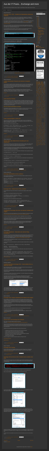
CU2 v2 (42, 96)
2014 (38, 26)
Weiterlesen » (5, 112)
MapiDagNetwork (40, 123)
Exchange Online (42, 109)
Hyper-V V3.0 (43, 112)
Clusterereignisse (38, 101)
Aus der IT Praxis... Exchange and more (21, 4)
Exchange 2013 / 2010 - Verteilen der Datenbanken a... (41, 29)
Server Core (38, 131)
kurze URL (42, 143)
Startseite (4, 10)
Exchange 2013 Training (9, 347)
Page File (38, 127)
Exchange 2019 (38, 86)
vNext (36, 145)
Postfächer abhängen (38, 128)
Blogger (31, 446)
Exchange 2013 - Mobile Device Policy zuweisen (15, 188)
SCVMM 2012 (37, 130)
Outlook (44, 126)
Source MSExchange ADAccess (40, 133)
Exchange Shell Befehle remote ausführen (13, 174)
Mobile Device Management (13, 206)
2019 (38, 20)
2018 (38, 21)
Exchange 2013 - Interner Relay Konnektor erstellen (22, 237)
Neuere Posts (5, 440)
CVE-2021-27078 (42, 100)
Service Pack (41, 131)
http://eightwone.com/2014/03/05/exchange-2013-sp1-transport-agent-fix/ (17, 322)
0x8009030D (40, 94)
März (38, 38)
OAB (43, 90)
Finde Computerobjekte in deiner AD (12, 118)
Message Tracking (39, 90)
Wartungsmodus (39, 137)
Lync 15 (43, 115)
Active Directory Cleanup (9, 98)
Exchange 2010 (9, 77)
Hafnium (42, 111)
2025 (38, 17)
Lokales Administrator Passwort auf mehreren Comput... (41, 31)
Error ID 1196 (42, 105)
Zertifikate (43, 139)
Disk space (42, 104)
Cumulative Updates (43, 101)
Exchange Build (43, 108)
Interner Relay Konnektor (12, 260)
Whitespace (43, 137)
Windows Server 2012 (38, 138)
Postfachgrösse (42, 127)
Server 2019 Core (43, 130)
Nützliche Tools (9, 10)
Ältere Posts (31, 440)
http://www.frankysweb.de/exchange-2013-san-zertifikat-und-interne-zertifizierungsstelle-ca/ (16, 214)
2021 (38, 18)
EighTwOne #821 (6, 340)
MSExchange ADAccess (38, 116)
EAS (44, 104)
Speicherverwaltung (42, 135)
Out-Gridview (41, 126)
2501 (42, 94)
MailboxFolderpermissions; (39, 118)
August (39, 37)
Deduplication (38, 104)
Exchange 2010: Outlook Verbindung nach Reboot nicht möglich (18, 297)
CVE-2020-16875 (41, 97)
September (39, 36)
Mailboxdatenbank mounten (39, 122)
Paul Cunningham (25, 21)
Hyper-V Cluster (38, 112)
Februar (39, 39)
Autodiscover (37, 96)
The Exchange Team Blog (7, 338)
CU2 (40, 96)
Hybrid (44, 111)
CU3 (39, 88)
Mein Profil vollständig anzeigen (40, 47)
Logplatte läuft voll (38, 115)
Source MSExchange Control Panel (40, 134)
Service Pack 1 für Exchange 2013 (10, 343)
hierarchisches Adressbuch (39, 141)
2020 (38, 19)
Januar (39, 40)
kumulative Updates (38, 143)
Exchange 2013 (11, 186)
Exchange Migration (41, 84)
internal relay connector (41, 142)
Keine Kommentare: (16, 185)
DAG (6, 77)
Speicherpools (37, 135)
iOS (43, 141)
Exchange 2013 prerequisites (14, 77)
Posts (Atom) (8, 441)
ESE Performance (38, 105)
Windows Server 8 (40, 93)
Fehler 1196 (39, 111)
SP (40, 130)
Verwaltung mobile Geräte (39, 92)
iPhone (37, 142)
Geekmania (43, 86)
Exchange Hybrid (38, 109)
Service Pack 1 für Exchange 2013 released (14, 319)
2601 (44, 94)
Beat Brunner (39, 46)
